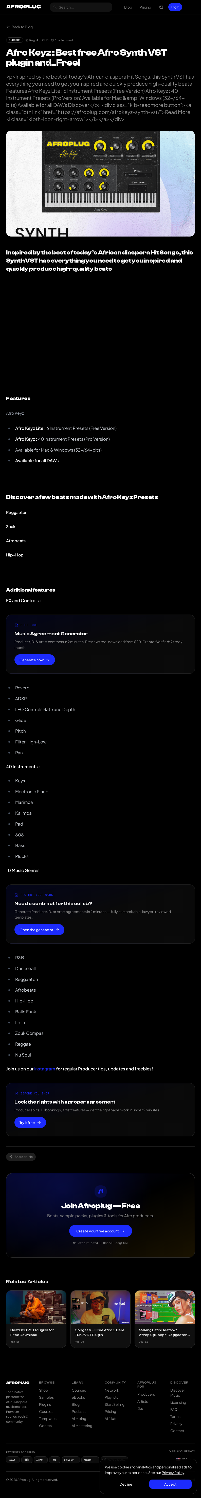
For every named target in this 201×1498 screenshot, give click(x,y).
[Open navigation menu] (189, 7)
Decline (126, 1484)
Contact (177, 1430)
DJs (140, 1408)
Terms (175, 1416)
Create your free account (100, 1231)
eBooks (78, 1397)
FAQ (173, 1409)
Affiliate (111, 1418)
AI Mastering (82, 1425)
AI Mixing (79, 1418)
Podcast (79, 1411)
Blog (128, 7)
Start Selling (114, 1404)
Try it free (30, 1122)
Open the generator (39, 929)
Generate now (35, 660)
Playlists (111, 1397)
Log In (175, 7)
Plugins (45, 1404)
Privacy (176, 1423)
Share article (21, 1157)
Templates (48, 1418)
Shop (43, 1390)
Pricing (145, 7)
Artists (142, 1401)
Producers (146, 1394)
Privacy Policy (173, 1472)
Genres (45, 1425)
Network (112, 1390)
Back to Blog (19, 27)
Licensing (178, 1402)
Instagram (44, 1068)
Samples (46, 1397)
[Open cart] (161, 7)
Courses (46, 1411)
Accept (170, 1484)
